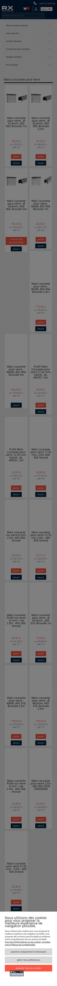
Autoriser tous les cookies (28, 968)
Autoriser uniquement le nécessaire (28, 951)
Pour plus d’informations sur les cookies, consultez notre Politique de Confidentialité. (27, 943)
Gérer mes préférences (28, 960)
